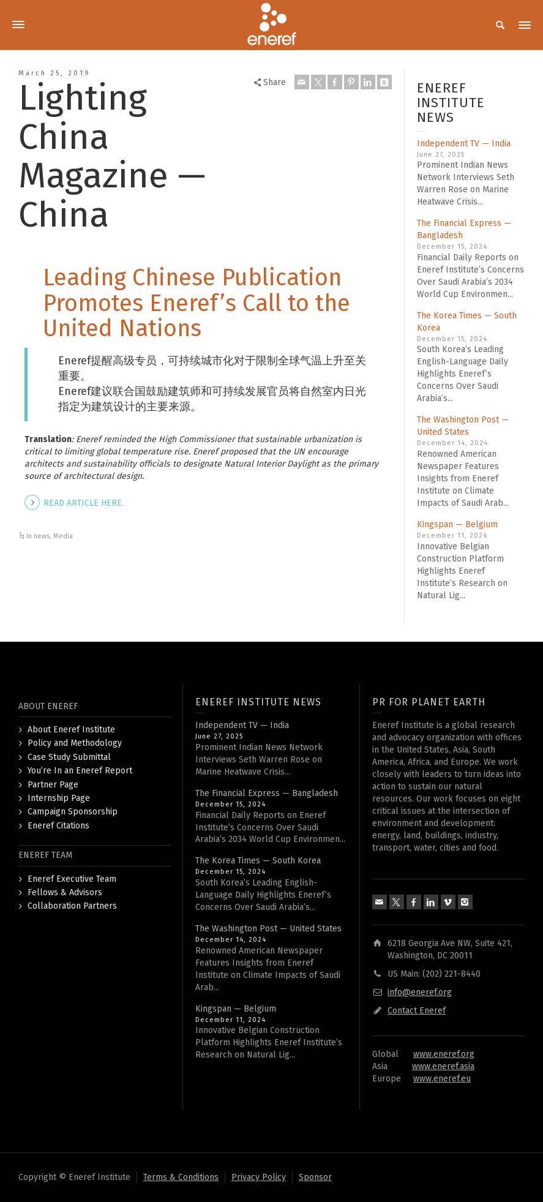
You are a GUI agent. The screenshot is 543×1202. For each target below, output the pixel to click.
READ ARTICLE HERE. (83, 503)
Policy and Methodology (75, 743)
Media (63, 536)
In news (38, 536)
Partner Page (53, 784)
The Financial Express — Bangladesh (266, 793)
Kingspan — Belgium (457, 524)
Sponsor (315, 1177)
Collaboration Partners (72, 906)
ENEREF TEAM (45, 855)
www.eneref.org (443, 1054)
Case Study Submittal (69, 757)
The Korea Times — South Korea (258, 860)
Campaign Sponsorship (73, 811)
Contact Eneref (417, 1010)
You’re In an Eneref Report (80, 770)
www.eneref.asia (443, 1066)
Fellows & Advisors (65, 892)
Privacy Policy (258, 1177)
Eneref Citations (58, 826)
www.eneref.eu (442, 1078)
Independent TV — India (464, 143)
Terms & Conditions (181, 1177)
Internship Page (59, 798)
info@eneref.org (420, 992)
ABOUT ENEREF (48, 706)
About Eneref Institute (71, 729)
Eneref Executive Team (72, 879)
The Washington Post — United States (268, 928)
